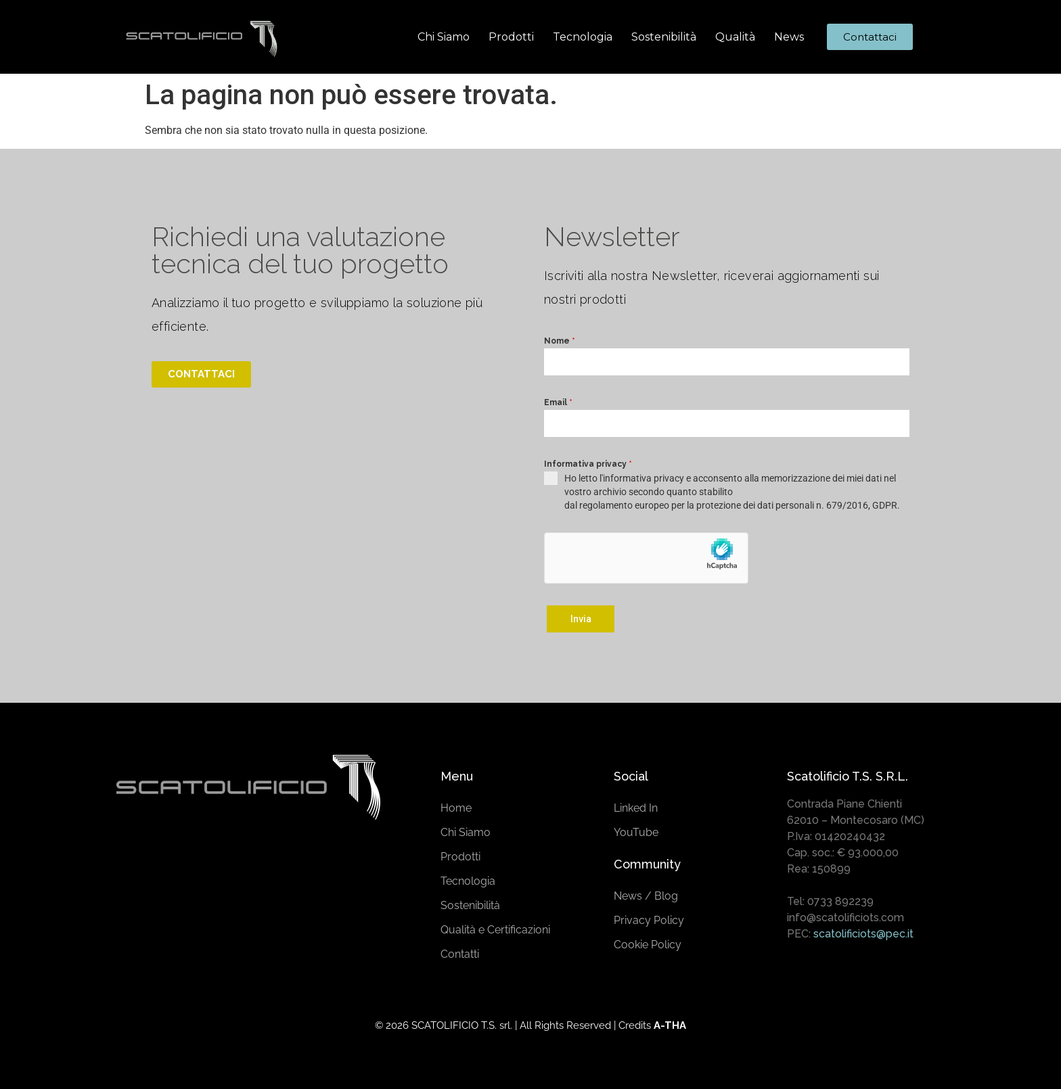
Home (456, 805)
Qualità (735, 36)
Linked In (636, 805)
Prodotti (511, 36)
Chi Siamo (443, 36)
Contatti (460, 951)
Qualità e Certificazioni (495, 927)
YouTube (636, 829)
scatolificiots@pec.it (863, 931)
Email (558, 402)
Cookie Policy (647, 941)
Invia (580, 618)
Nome (559, 341)
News (789, 36)
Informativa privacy (588, 464)
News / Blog (646, 893)
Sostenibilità (663, 36)
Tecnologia (582, 36)
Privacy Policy (649, 917)
